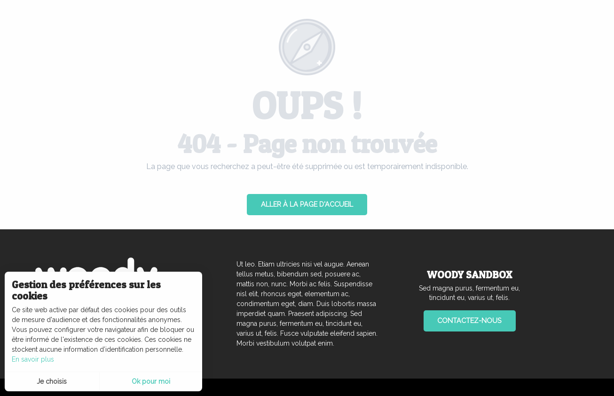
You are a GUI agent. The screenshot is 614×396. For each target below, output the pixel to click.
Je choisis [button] (52, 381)
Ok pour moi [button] (151, 381)
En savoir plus (33, 359)
